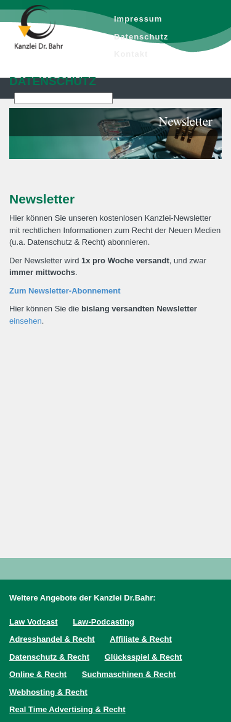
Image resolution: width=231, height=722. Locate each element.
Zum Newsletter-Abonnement (65, 290)
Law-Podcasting (103, 621)
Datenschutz (141, 36)
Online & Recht (38, 674)
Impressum (138, 18)
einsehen (25, 321)
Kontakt (131, 54)
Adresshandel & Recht (52, 639)
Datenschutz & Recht (49, 657)
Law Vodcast (33, 621)
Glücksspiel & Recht (143, 657)
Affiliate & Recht (140, 639)
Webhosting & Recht (48, 692)
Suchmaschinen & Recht (129, 674)
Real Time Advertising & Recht (67, 709)
